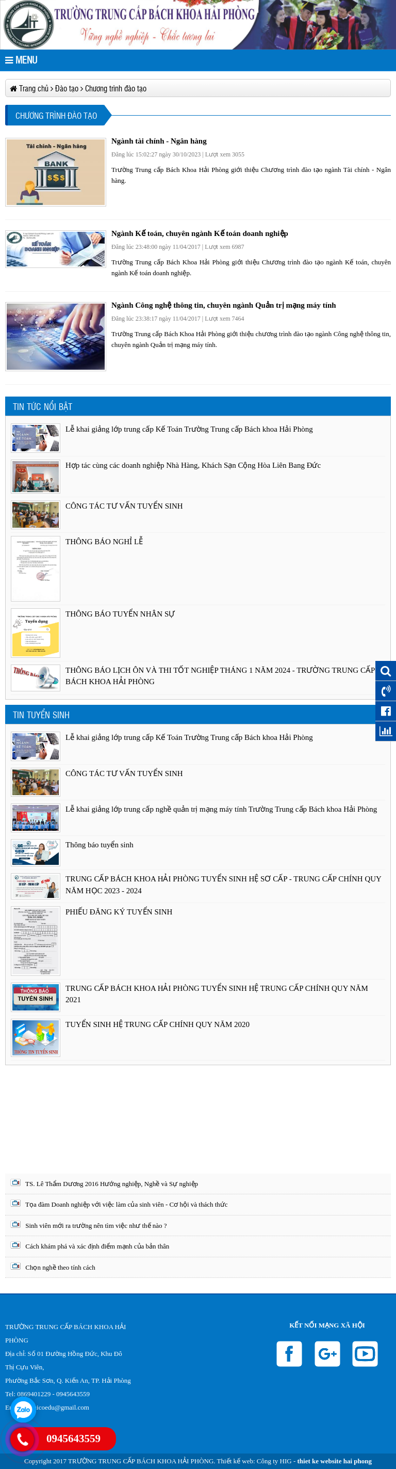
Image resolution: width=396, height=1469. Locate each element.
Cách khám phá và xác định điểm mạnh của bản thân (89, 1245)
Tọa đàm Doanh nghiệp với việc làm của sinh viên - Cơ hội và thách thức (119, 1203)
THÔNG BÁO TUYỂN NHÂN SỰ (120, 614)
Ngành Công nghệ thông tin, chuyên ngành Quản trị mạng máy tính (223, 305)
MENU (21, 59)
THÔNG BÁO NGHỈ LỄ (104, 542)
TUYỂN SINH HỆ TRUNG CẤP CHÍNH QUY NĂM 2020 (157, 1024)
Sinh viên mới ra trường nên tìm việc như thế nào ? (88, 1225)
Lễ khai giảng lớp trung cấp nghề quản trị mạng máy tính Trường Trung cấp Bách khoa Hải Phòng (221, 809)
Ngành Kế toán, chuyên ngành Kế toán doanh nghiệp (199, 233)
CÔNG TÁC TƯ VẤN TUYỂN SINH (124, 506)
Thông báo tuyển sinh (99, 845)
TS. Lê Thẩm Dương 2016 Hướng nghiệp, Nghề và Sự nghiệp (104, 1183)
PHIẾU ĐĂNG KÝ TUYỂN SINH (118, 912)
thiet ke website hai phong (335, 1461)
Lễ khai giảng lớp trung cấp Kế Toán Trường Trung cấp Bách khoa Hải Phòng (189, 429)
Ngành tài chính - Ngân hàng (159, 141)
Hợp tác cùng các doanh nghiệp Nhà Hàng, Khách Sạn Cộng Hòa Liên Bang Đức (193, 465)
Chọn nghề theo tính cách (52, 1266)
